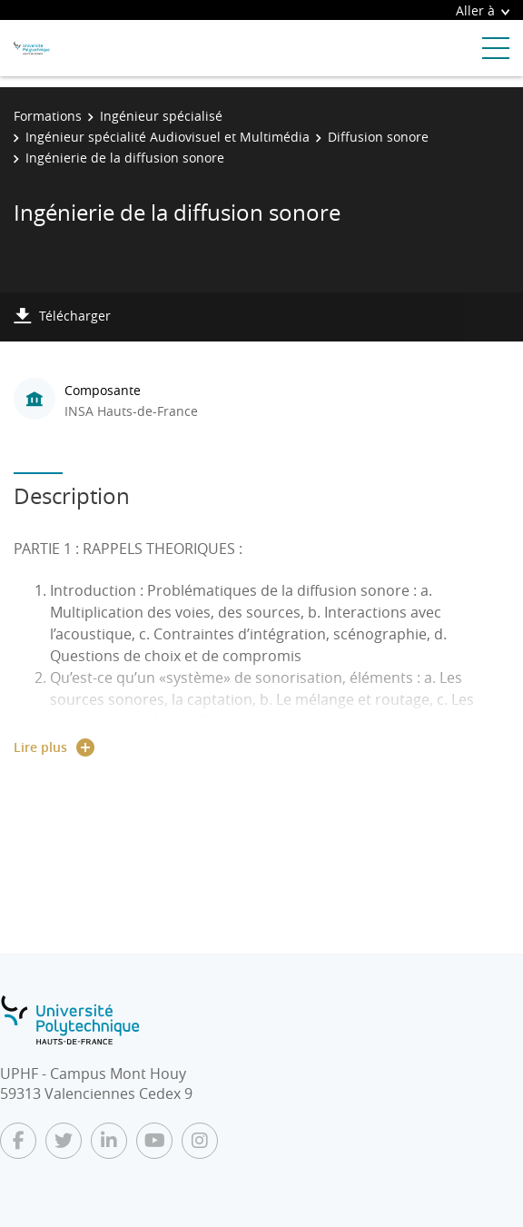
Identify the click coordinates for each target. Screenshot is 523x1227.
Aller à (482, 10)
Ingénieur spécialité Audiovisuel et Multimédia (167, 136)
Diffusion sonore (378, 136)
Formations (48, 115)
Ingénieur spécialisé (161, 115)
